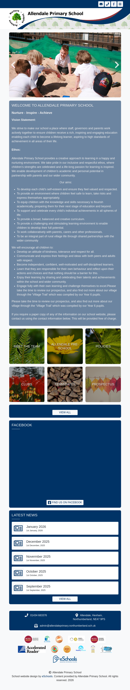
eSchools (47, 676)
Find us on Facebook (65, 502)
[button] (13, 64)
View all (65, 412)
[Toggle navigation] (120, 4)
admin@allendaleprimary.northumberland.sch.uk (68, 625)
